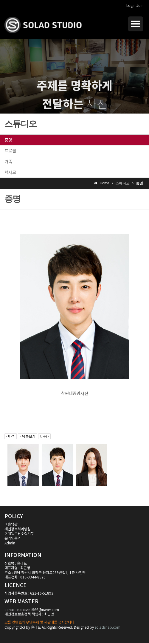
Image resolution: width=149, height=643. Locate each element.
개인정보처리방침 (17, 528)
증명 (8, 140)
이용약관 (11, 523)
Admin (9, 542)
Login (131, 5)
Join (140, 5)
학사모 (10, 172)
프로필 (10, 151)
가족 (8, 161)
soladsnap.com (107, 627)
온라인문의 (12, 538)
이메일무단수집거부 (19, 533)
